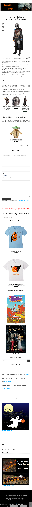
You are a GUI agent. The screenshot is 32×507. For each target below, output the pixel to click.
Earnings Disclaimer (6, 496)
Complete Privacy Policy (8, 381)
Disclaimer (14, 495)
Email (3, 163)
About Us (4, 444)
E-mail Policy (24, 495)
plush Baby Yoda (14, 76)
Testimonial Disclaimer (10, 498)
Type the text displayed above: (8, 177)
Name (3, 158)
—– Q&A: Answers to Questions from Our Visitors (16, 499)
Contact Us (4, 447)
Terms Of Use (26, 496)
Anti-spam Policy (9, 495)
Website (4, 168)
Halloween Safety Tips (15, 417)
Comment (4, 182)
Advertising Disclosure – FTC (8, 449)
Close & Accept (23, 506)
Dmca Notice (19, 495)
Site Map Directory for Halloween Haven (11, 439)
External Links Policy (14, 496)
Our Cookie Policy (14, 506)
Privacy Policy (5, 452)
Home (3, 441)
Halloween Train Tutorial (15, 472)
